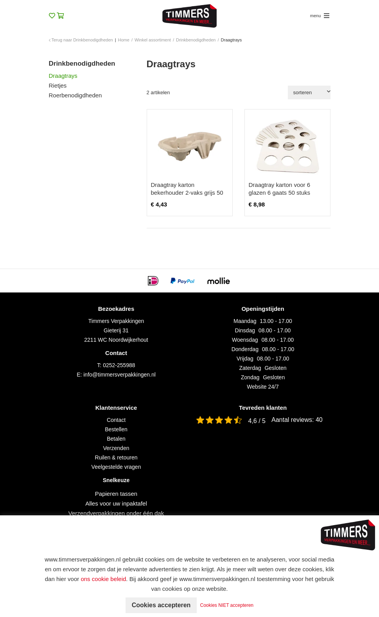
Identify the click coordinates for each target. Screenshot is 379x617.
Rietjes (58, 85)
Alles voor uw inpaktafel (116, 503)
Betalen (116, 439)
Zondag (250, 377)
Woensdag (245, 340)
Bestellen (116, 429)
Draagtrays (63, 75)
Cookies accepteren (160, 605)
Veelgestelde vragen (116, 467)
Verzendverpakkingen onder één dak (116, 513)
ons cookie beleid (103, 579)
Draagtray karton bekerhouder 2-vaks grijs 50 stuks (187, 192)
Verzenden (116, 448)
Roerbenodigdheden (75, 95)
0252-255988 (119, 365)
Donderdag (245, 349)
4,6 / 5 (257, 421)
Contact (116, 420)
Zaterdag (250, 368)
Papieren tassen (116, 493)
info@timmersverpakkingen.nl (119, 374)
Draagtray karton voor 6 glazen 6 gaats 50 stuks (280, 188)
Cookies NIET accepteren (227, 605)
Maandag (245, 321)
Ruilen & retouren (116, 457)
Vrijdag (245, 358)
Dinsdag (245, 330)
